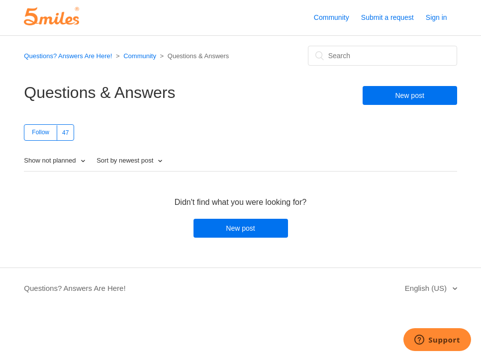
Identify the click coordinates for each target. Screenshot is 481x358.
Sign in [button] (436, 17)
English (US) (427, 288)
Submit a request (387, 17)
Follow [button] (40, 132)
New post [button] (409, 95)
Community (331, 17)
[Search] (382, 56)
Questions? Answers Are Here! (68, 56)
